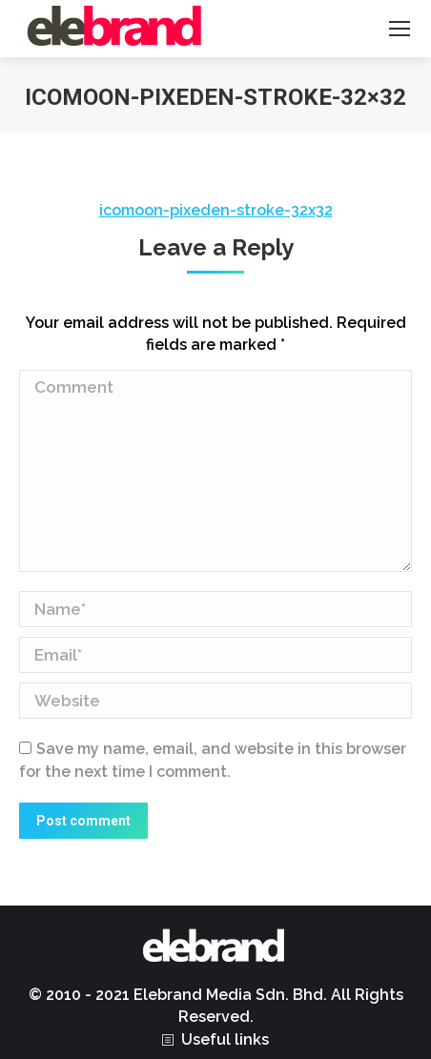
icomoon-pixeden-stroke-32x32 (216, 210)
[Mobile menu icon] (399, 28)
